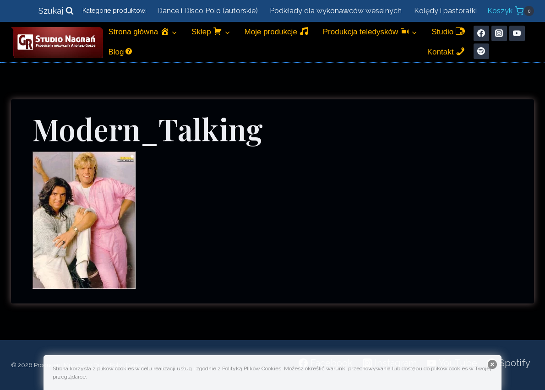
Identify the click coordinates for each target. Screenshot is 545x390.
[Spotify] (481, 51)
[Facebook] (481, 33)
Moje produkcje (277, 31)
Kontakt (446, 51)
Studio (448, 31)
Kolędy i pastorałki (445, 10)
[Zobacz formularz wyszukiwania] (56, 11)
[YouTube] (517, 33)
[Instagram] (499, 33)
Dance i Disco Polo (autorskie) (207, 10)
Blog (121, 51)
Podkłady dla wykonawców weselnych (336, 10)
